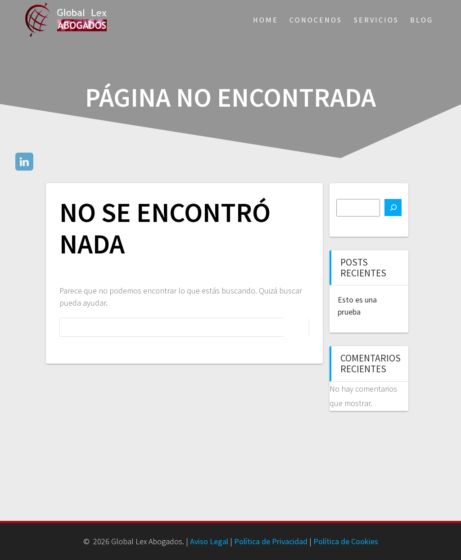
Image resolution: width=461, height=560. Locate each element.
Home (265, 19)
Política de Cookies (345, 541)
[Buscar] (393, 207)
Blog (421, 19)
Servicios (376, 19)
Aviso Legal (209, 541)
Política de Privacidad (270, 541)
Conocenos (315, 19)
